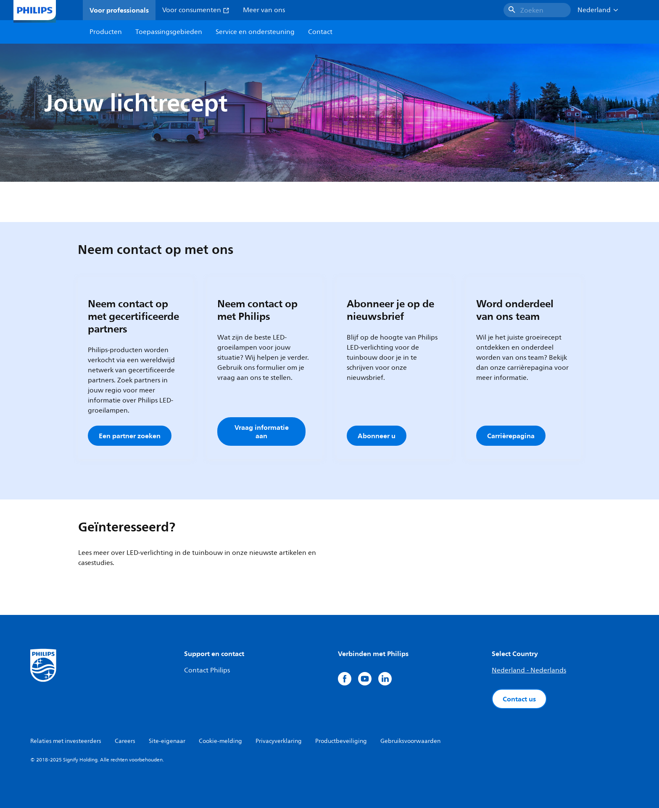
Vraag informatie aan (262, 431)
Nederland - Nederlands (529, 670)
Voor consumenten (195, 10)
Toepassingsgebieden (168, 31)
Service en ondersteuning (255, 31)
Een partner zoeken (130, 436)
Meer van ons (264, 10)
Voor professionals (119, 10)
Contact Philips (207, 670)
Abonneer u (376, 436)
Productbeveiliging (341, 741)
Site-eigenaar (167, 741)
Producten (106, 31)
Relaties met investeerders (65, 741)
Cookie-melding (220, 741)
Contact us (519, 699)
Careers (125, 741)
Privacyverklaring (279, 741)
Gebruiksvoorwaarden (410, 741)
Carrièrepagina (511, 436)
